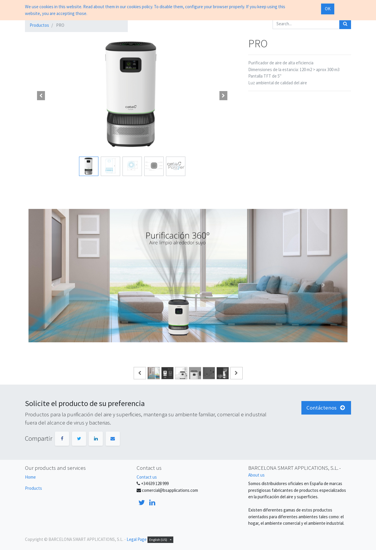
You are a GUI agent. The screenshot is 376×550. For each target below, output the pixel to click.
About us (256, 475)
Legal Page (137, 539)
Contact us (147, 477)
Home (30, 477)
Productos (39, 25)
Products (33, 488)
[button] (41, 95)
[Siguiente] (324, 285)
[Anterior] (52, 285)
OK (327, 8)
